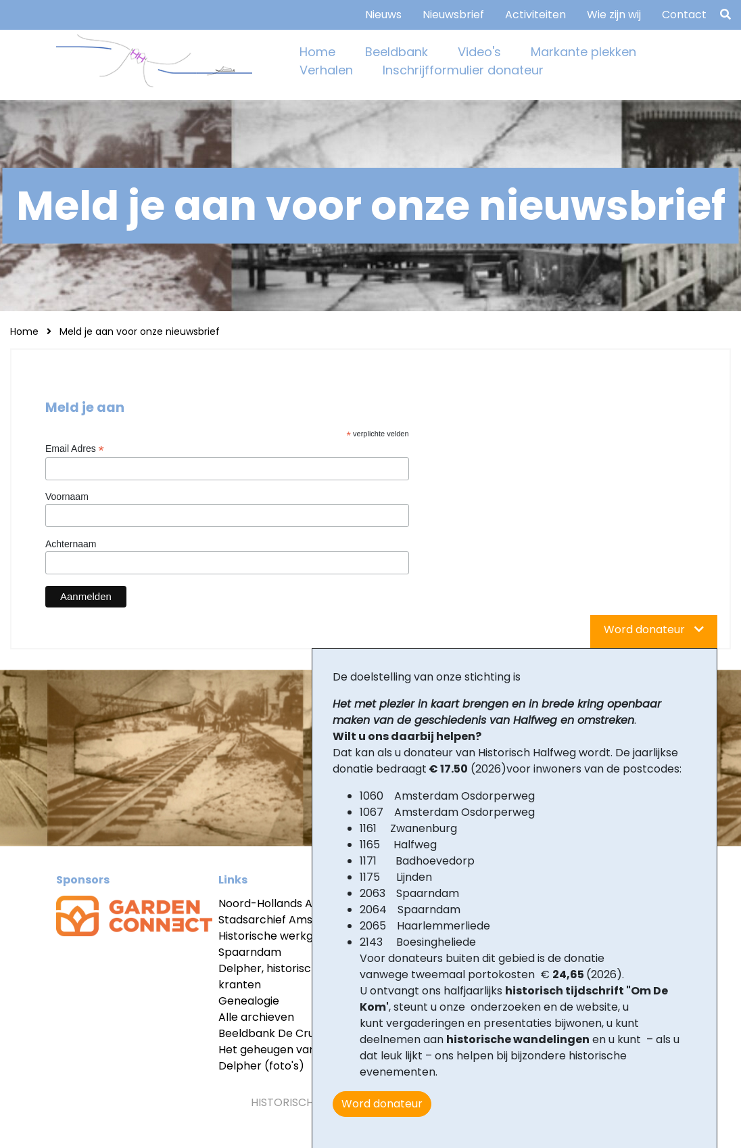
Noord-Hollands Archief (280, 903)
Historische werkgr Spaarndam (268, 944)
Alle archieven (256, 1017)
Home (317, 51)
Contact (684, 14)
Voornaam (67, 496)
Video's (479, 51)
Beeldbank (396, 51)
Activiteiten (535, 14)
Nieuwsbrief (453, 14)
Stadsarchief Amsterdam (285, 919)
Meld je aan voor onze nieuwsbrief (139, 331)
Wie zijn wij (614, 14)
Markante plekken (583, 51)
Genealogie (248, 1001)
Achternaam (70, 543)
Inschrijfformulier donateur (463, 70)
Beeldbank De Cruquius (279, 1033)
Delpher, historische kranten (271, 976)
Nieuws (383, 14)
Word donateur (382, 1103)
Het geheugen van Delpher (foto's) (267, 1058)
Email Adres (74, 448)
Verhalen (326, 70)
